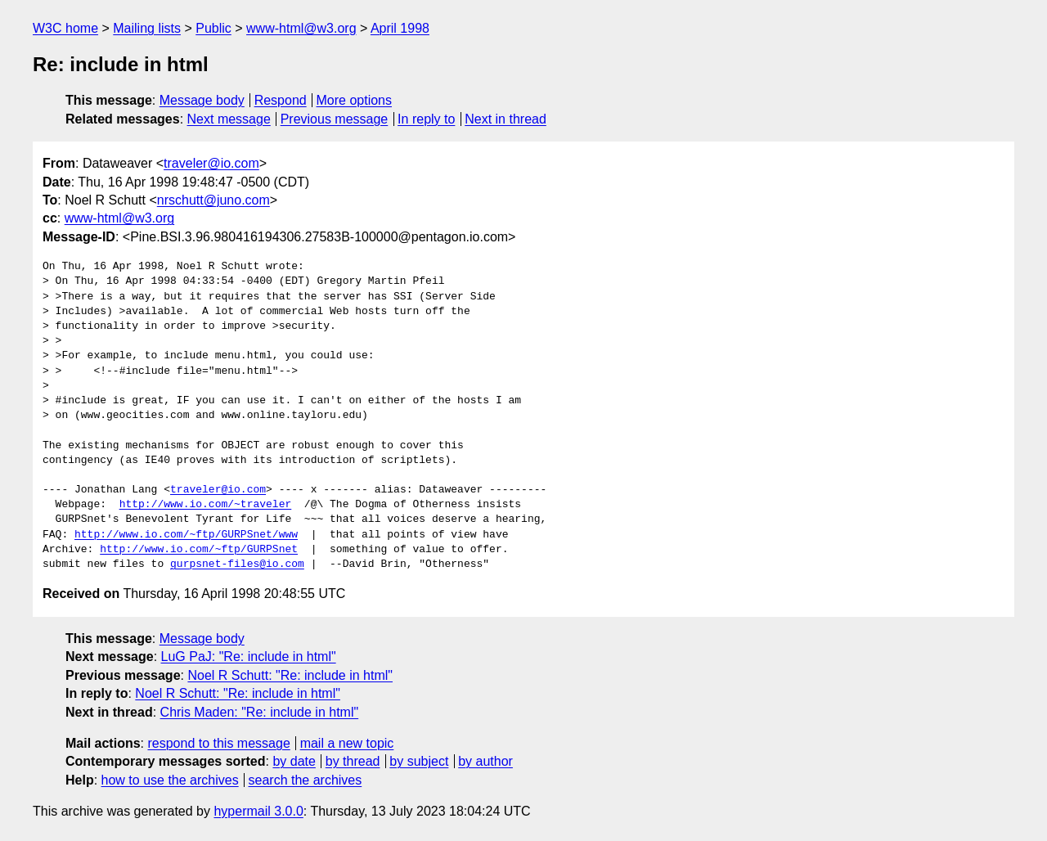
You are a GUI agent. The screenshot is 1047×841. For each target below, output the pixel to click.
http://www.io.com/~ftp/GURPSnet (199, 549)
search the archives (305, 780)
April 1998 (400, 28)
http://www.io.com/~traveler (205, 504)
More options (355, 100)
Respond (280, 100)
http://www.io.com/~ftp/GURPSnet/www (186, 535)
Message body (202, 100)
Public (213, 28)
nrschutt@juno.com (213, 200)
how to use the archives (170, 780)
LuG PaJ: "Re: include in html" (248, 656)
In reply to (426, 119)
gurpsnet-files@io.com (237, 564)
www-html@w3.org (301, 28)
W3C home (65, 28)
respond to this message (218, 743)
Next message (229, 119)
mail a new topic (347, 743)
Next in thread (505, 119)
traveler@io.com (211, 163)
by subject (418, 761)
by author (485, 761)
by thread (353, 761)
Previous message (335, 119)
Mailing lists (147, 28)
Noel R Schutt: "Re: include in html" (290, 675)
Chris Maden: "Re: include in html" (259, 712)
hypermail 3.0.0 (258, 811)
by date (293, 761)
